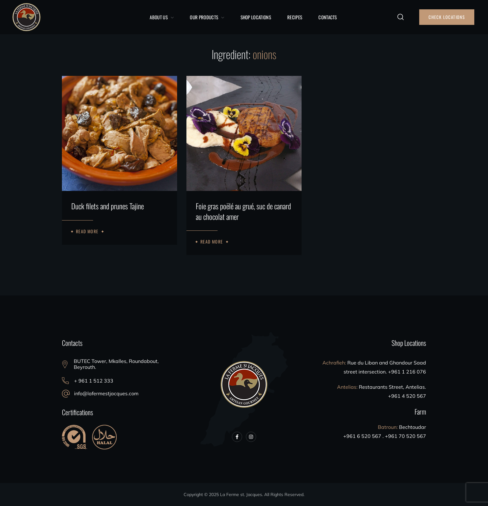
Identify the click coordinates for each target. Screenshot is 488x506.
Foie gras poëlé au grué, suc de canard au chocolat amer (243, 211)
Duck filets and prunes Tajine (107, 206)
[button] (400, 17)
